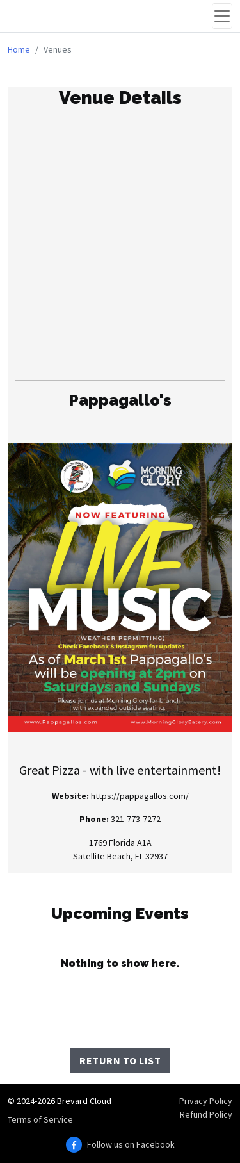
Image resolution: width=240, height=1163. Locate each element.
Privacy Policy (205, 1101)
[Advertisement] (120, 249)
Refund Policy (206, 1114)
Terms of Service (40, 1119)
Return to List (120, 1060)
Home (19, 49)
